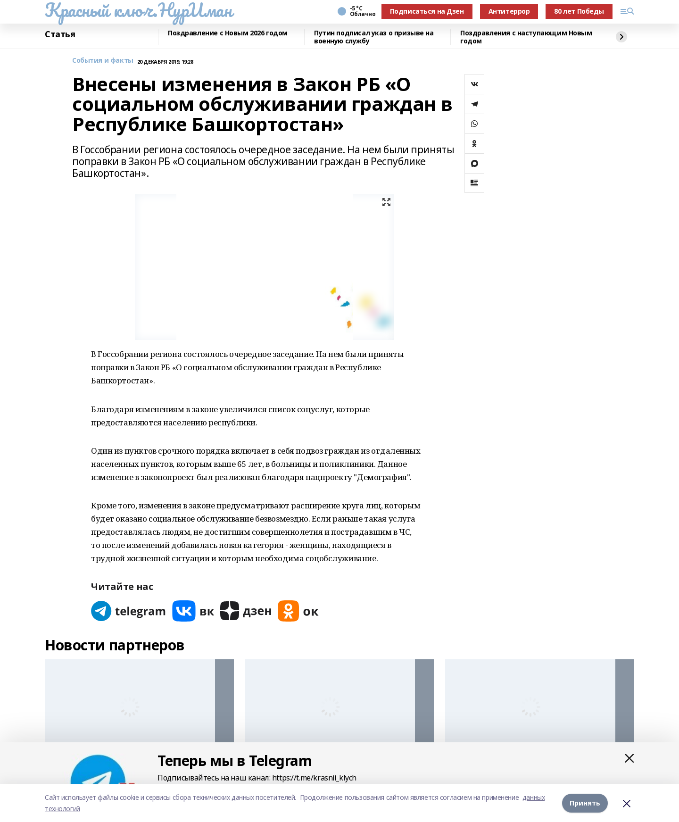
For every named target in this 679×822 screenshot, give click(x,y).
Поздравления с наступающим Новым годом (526, 37)
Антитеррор (509, 11)
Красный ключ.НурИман (138, 9)
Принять (585, 802)
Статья (60, 34)
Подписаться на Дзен (427, 11)
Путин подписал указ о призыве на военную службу (374, 37)
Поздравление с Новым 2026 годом (228, 33)
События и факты (102, 61)
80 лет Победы (579, 11)
